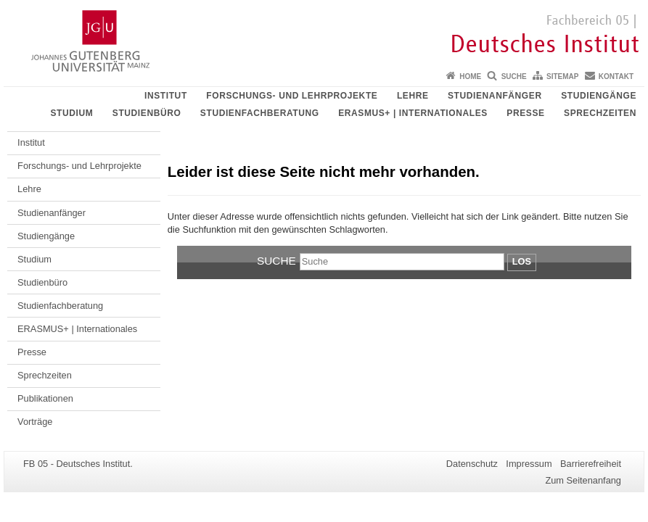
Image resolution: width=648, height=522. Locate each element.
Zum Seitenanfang (583, 480)
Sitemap (562, 76)
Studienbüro (146, 113)
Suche (514, 76)
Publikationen (45, 398)
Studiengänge (598, 96)
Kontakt (616, 76)
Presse (525, 113)
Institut (165, 96)
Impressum (528, 463)
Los (521, 261)
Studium (71, 113)
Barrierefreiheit (590, 463)
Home (470, 76)
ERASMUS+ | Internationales (413, 113)
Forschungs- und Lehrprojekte (291, 96)
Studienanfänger (495, 96)
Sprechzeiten (600, 113)
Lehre (413, 96)
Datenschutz (472, 463)
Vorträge (34, 421)
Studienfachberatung (259, 113)
